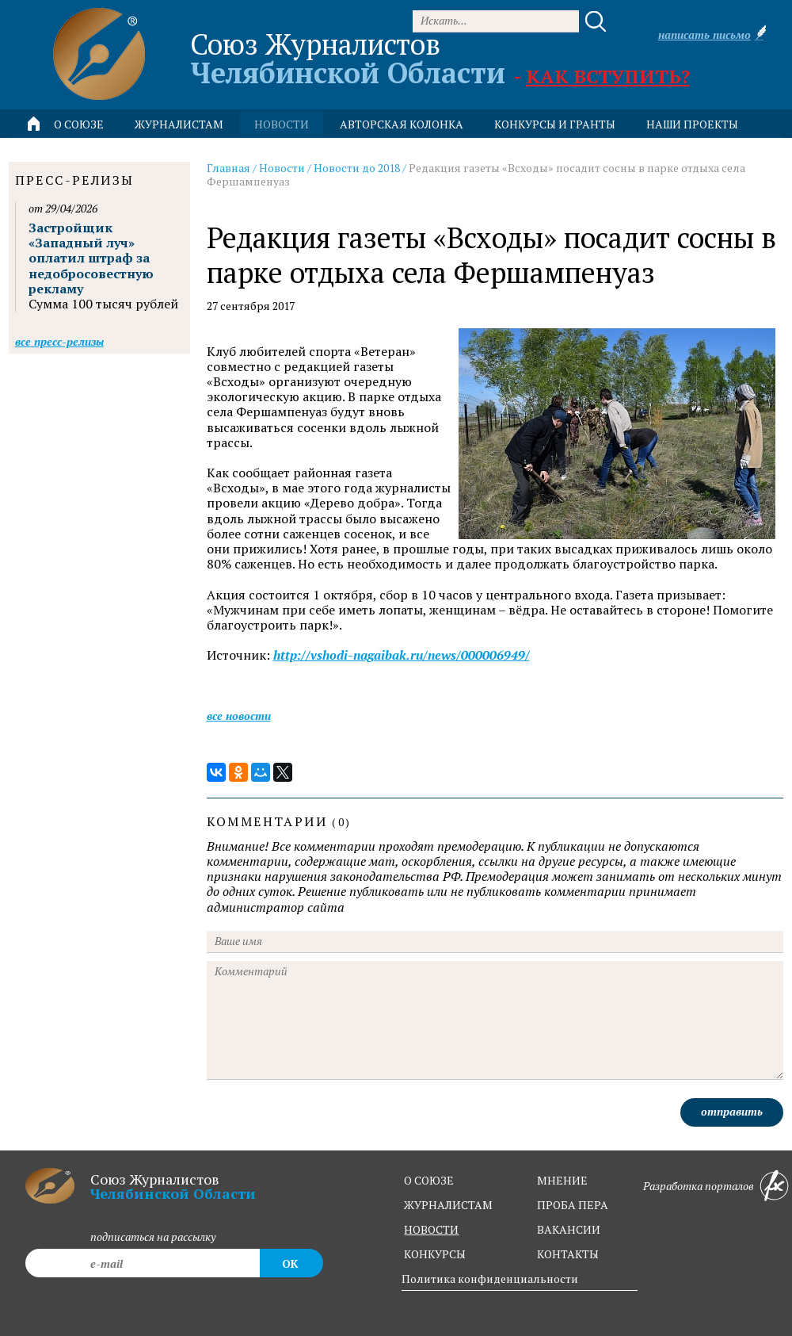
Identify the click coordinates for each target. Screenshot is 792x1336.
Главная (228, 167)
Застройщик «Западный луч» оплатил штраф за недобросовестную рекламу (91, 258)
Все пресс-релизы (59, 341)
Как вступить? (608, 76)
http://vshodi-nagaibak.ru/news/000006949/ (401, 655)
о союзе (429, 1180)
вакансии (568, 1229)
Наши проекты (692, 124)
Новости (282, 167)
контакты (568, 1253)
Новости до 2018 (357, 167)
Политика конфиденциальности (490, 1278)
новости (281, 124)
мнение (562, 1180)
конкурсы (435, 1253)
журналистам (448, 1204)
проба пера (572, 1204)
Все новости (239, 715)
